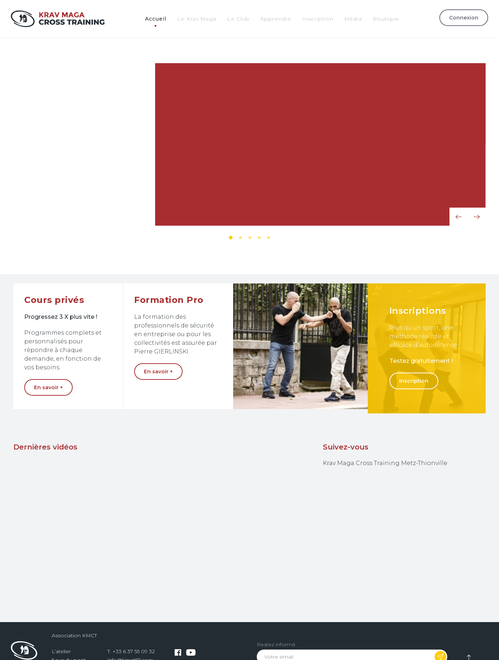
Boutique (386, 19)
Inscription (413, 381)
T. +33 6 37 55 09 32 (131, 651)
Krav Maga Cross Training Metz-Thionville (385, 463)
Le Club (238, 19)
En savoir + (69, 163)
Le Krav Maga (196, 19)
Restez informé (276, 644)
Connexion (463, 17)
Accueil (156, 19)
